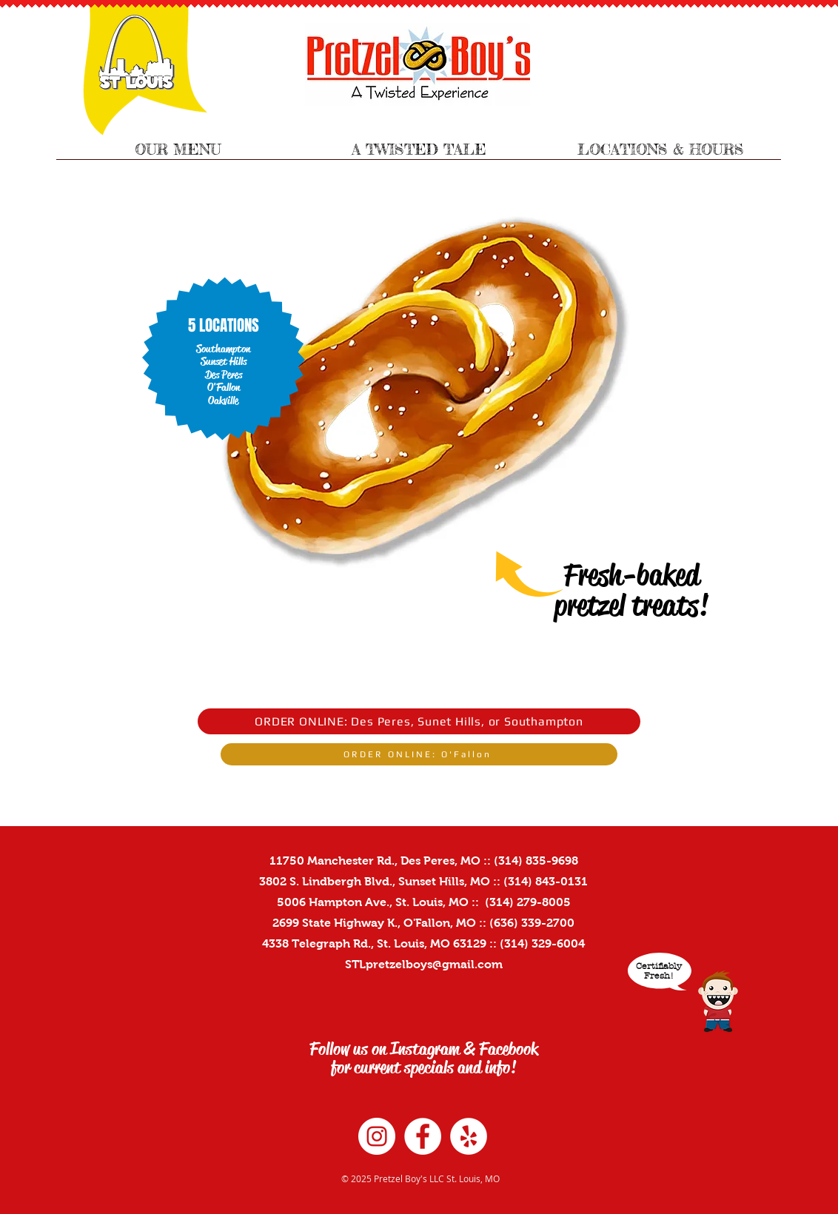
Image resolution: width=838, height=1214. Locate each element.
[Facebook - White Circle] (422, 1136)
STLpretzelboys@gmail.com (424, 964)
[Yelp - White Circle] (468, 1136)
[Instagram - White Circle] (376, 1136)
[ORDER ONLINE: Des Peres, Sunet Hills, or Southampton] (419, 721)
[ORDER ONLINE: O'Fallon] (419, 754)
